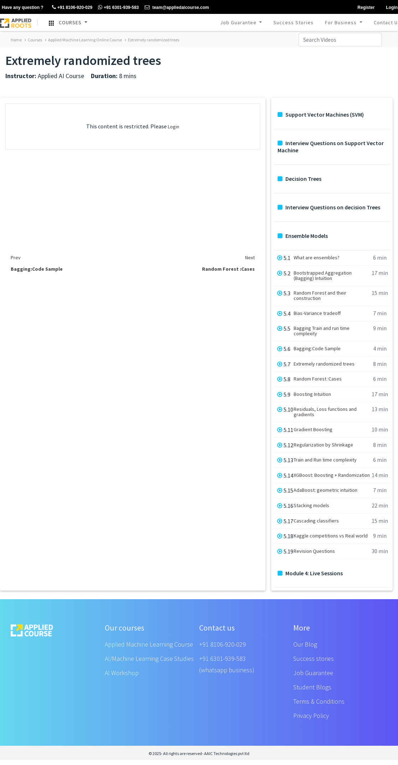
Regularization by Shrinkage (323, 445)
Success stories (313, 658)
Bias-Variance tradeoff (317, 313)
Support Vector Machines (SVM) (321, 114)
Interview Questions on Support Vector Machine (331, 146)
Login (173, 126)
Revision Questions (314, 551)
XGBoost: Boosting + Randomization (332, 475)
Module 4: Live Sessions (310, 573)
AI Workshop (122, 673)
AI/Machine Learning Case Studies (149, 658)
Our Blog (305, 644)
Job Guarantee (239, 22)
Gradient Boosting (313, 429)
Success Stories (293, 22)
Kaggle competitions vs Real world (331, 536)
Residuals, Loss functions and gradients (325, 412)
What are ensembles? (317, 257)
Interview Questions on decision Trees (329, 207)
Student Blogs (312, 687)
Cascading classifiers (316, 521)
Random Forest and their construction (320, 295)
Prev (16, 257)
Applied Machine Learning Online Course (83, 39)
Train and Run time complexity (325, 460)
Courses (33, 39)
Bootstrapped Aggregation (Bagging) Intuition (323, 275)
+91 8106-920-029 (222, 644)
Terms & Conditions (319, 701)
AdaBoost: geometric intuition (325, 490)
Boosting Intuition (312, 394)
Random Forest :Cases (318, 379)
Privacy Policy (311, 716)
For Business (341, 22)
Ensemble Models (303, 236)
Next (250, 257)
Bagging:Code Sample (317, 348)
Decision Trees (299, 178)
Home (16, 39)
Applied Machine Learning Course (149, 644)
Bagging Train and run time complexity (322, 331)
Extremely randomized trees (152, 39)
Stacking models (311, 505)
